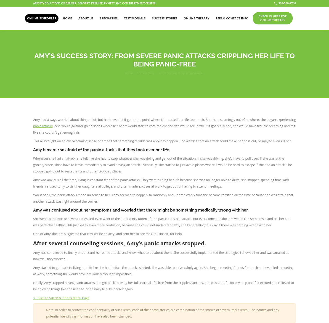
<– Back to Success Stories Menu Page (61, 298)
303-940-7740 (285, 3)
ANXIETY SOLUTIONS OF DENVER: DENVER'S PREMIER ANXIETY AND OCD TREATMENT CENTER (94, 3)
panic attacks (43, 126)
